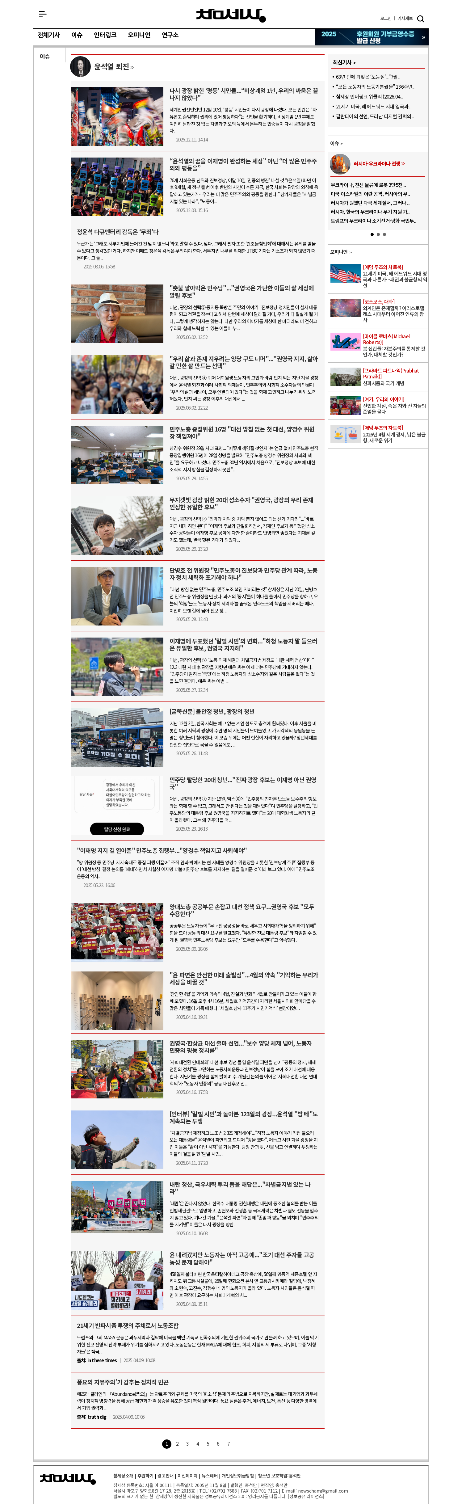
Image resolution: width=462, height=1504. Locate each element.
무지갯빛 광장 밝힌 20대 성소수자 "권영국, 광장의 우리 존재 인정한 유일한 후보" (241, 503)
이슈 (76, 35)
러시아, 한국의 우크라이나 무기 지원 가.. (370, 211)
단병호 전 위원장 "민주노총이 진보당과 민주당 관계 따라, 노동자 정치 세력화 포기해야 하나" (243, 574)
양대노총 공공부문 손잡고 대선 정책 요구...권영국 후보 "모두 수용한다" (242, 910)
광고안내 (166, 1475)
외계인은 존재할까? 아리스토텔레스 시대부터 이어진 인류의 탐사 (395, 311)
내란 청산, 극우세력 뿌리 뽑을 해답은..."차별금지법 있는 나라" (240, 1188)
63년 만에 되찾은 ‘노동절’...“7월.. (368, 76)
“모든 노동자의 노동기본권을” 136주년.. (375, 86)
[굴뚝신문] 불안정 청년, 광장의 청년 (212, 711)
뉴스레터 (210, 1475)
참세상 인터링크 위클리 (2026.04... (369, 96)
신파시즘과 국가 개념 (395, 377)
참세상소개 (123, 1475)
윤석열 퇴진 (111, 66)
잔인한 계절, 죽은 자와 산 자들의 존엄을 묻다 (395, 405)
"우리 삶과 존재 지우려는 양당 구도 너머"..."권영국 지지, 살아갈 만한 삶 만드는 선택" (244, 362)
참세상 (231, 16)
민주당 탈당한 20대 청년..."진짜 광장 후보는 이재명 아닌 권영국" (243, 783)
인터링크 (105, 35)
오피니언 (139, 35)
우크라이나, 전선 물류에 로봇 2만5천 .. (368, 184)
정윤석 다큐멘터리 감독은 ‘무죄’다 (117, 231)
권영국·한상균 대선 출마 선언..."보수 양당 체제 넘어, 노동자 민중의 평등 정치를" (241, 1047)
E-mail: (289, 1490)
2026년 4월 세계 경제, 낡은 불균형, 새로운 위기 (395, 434)
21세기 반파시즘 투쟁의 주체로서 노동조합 (128, 1325)
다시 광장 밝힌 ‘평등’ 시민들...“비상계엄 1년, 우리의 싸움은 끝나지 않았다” (244, 94)
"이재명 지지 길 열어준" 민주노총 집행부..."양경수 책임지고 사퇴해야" (162, 850)
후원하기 (145, 1475)
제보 (405, 18)
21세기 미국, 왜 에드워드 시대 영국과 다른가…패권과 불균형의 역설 (395, 276)
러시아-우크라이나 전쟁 (377, 163)
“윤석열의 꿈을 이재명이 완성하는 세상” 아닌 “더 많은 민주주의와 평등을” (243, 164)
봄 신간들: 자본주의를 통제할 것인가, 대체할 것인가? (395, 345)
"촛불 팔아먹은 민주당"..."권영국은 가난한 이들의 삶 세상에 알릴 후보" (242, 291)
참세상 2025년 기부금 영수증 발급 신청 (372, 37)
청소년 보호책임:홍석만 (279, 1475)
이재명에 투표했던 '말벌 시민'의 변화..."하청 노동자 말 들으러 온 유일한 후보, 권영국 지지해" (243, 644)
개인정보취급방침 (238, 1475)
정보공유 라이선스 (306, 1496)
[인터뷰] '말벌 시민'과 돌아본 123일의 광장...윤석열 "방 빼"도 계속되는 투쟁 (244, 1117)
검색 (421, 19)
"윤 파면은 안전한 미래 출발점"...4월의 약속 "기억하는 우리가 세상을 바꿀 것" (244, 978)
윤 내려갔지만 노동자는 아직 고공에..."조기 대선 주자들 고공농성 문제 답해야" (242, 1258)
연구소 (170, 35)
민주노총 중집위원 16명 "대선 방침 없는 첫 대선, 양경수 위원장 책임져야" (242, 432)
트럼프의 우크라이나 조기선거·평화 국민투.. (374, 220)
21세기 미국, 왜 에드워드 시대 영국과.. (373, 106)
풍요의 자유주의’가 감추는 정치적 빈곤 (123, 1382)
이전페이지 (188, 1475)
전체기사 (48, 35)
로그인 (386, 18)
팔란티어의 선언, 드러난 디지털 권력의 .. (375, 116)
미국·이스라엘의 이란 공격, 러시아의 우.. (370, 193)
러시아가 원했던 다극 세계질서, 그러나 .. (370, 202)
